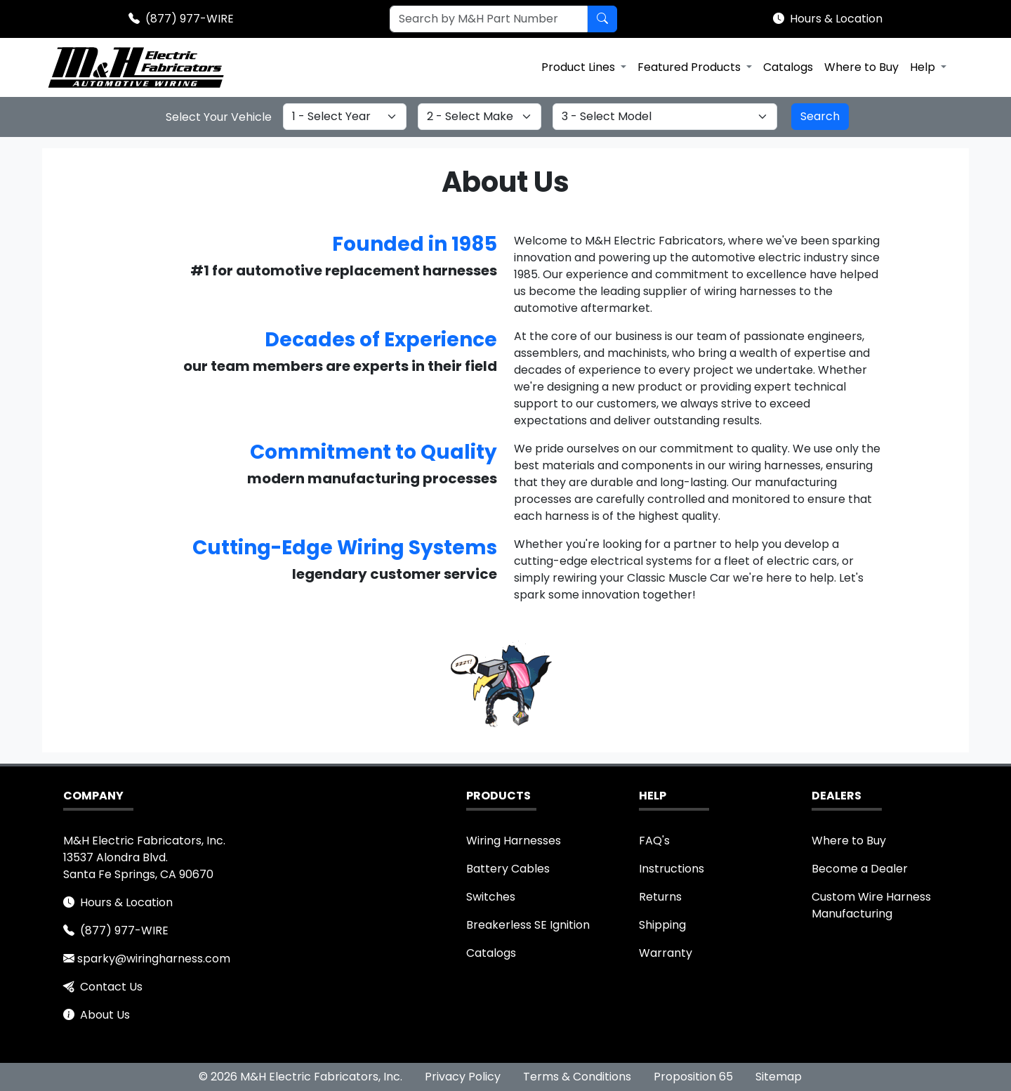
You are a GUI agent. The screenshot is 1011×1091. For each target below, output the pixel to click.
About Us (105, 1015)
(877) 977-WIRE (189, 19)
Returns (660, 897)
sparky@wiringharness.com (153, 958)
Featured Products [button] (690, 67)
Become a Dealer (860, 869)
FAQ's (654, 840)
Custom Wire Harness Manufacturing (871, 905)
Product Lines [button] (579, 67)
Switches (490, 897)
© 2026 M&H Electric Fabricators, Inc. (300, 1077)
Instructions (671, 869)
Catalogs (788, 67)
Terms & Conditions (577, 1077)
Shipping (662, 925)
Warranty (665, 953)
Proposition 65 (693, 1077)
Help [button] (924, 67)
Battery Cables (508, 869)
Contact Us (111, 987)
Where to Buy (861, 67)
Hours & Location (836, 19)
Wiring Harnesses (513, 840)
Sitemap (778, 1077)
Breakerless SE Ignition (528, 925)
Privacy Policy (463, 1077)
